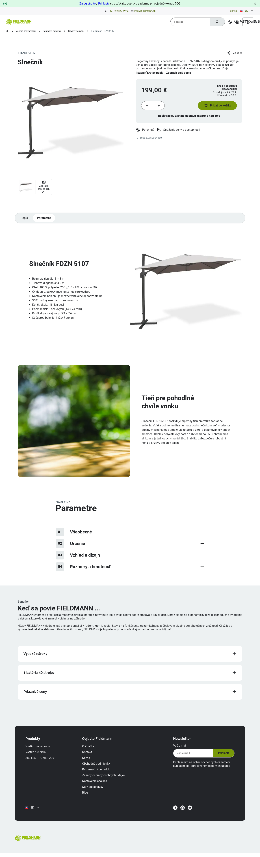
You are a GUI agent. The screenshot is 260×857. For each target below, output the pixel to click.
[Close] (255, 3)
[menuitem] (51, 21)
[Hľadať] (217, 22)
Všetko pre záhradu (26, 31)
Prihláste (103, 3)
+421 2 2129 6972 (118, 10)
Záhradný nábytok (52, 31)
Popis (24, 219)
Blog (86, 794)
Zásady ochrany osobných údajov (104, 777)
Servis (233, 10)
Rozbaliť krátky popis (149, 72)
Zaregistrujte (87, 3)
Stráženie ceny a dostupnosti (178, 131)
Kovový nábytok (76, 31)
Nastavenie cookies (95, 783)
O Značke (89, 748)
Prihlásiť (222, 755)
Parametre (44, 219)
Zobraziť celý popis (178, 72)
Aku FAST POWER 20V (40, 760)
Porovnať (145, 131)
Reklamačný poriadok (97, 771)
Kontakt (88, 754)
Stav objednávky (93, 788)
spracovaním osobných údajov (209, 768)
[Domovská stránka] (7, 31)
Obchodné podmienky (97, 765)
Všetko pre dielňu (37, 754)
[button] (217, 106)
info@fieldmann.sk (144, 10)
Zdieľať (234, 53)
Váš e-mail (179, 747)
